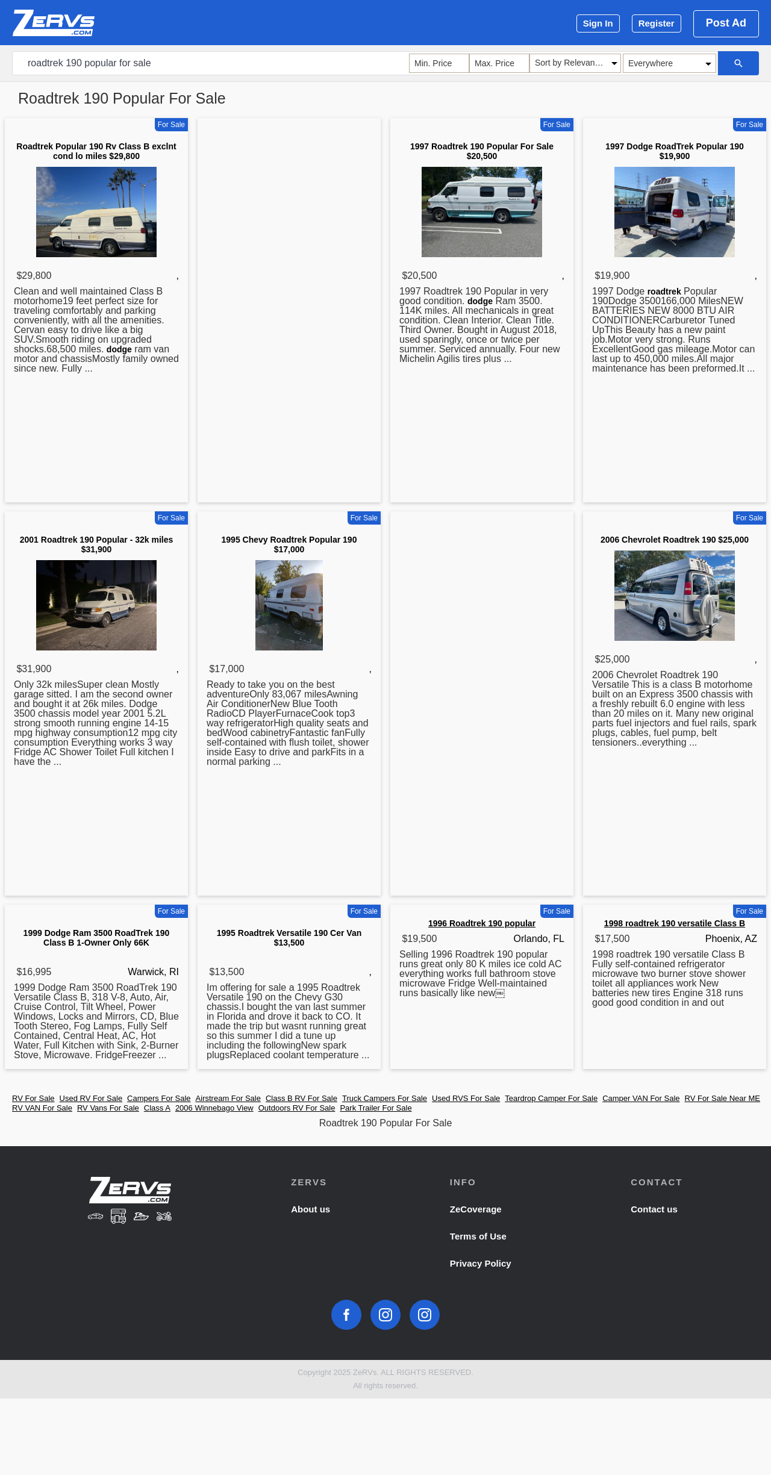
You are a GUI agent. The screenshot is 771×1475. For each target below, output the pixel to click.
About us (310, 1209)
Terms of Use (478, 1236)
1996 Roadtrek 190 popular (481, 923)
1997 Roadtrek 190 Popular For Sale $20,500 (482, 151)
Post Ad (726, 23)
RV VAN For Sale (42, 1107)
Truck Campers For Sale (384, 1098)
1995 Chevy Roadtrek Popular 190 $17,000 (289, 544)
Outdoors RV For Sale (297, 1107)
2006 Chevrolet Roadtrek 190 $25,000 (675, 539)
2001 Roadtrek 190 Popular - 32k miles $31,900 (96, 544)
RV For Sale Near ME (722, 1098)
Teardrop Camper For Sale (551, 1098)
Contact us (654, 1209)
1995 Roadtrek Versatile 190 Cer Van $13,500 (289, 937)
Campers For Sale (158, 1098)
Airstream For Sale (228, 1098)
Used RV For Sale (91, 1098)
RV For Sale (33, 1098)
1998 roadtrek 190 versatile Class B (674, 923)
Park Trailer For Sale (375, 1107)
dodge (119, 349)
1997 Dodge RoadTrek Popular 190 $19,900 (674, 151)
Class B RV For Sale (301, 1098)
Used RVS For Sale (466, 1098)
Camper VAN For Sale (640, 1098)
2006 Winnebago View (214, 1107)
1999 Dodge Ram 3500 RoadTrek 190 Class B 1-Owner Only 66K (96, 937)
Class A (157, 1107)
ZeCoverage (476, 1209)
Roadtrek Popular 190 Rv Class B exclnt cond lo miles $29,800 (96, 151)
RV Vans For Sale (108, 1107)
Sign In (598, 23)
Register (656, 23)
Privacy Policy (480, 1263)
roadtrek (664, 291)
